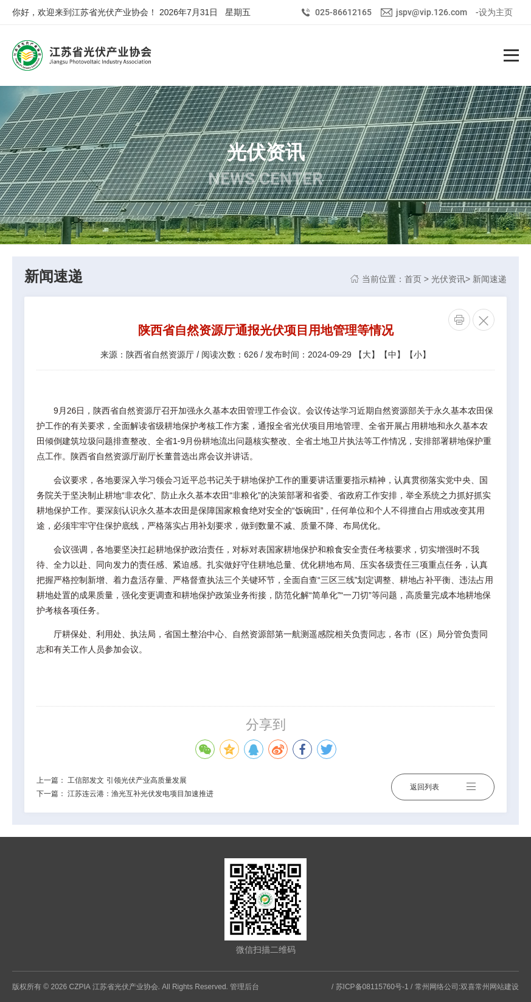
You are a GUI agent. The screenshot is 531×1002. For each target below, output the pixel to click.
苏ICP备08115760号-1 (372, 987)
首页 (413, 279)
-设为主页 (494, 12)
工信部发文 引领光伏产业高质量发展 (127, 780)
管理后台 (244, 987)
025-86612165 (343, 12)
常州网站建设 (497, 987)
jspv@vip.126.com (431, 12)
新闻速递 (490, 279)
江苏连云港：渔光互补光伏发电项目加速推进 (140, 793)
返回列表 (443, 787)
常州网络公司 (437, 987)
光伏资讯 (448, 279)
